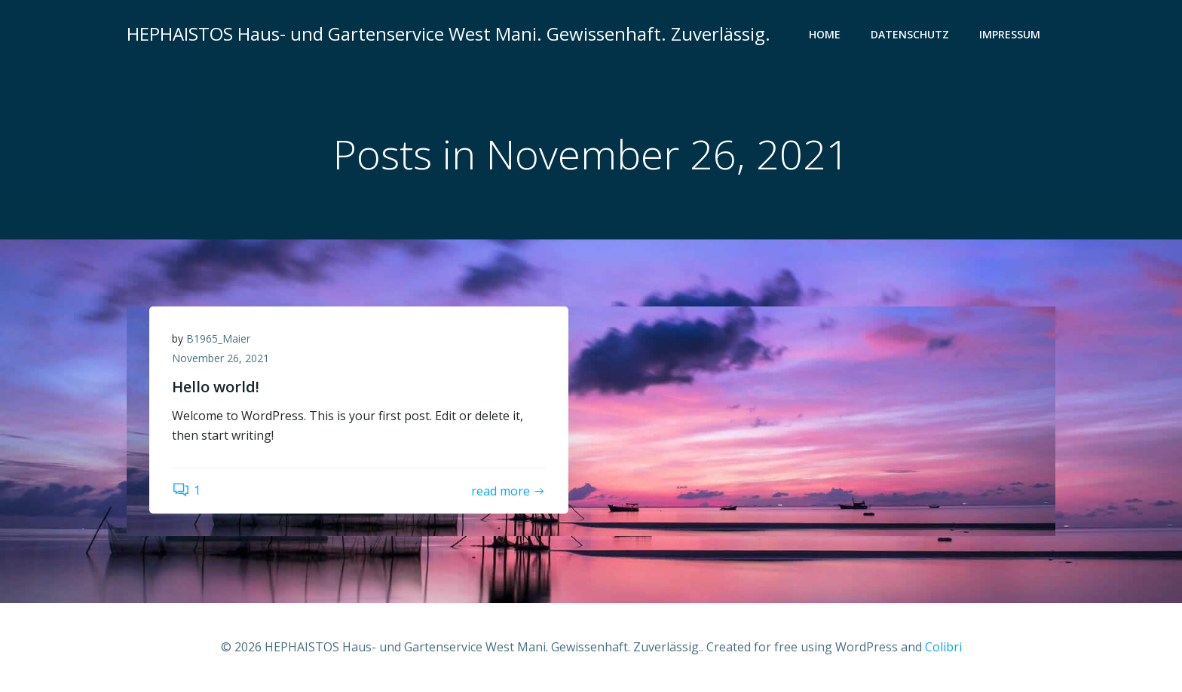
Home (825, 34)
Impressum (1009, 34)
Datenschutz (910, 34)
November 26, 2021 (220, 358)
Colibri (943, 647)
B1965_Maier (218, 338)
